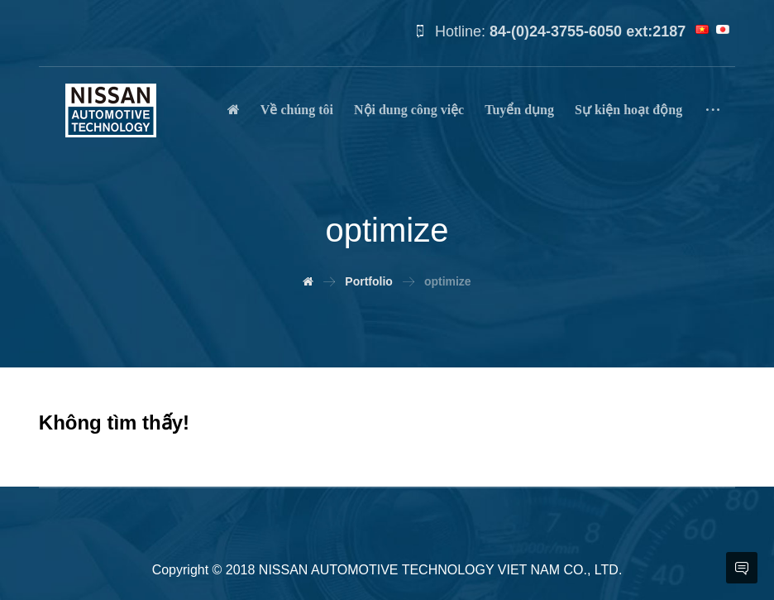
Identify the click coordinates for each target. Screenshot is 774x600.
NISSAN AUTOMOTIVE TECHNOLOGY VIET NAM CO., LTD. (441, 570)
